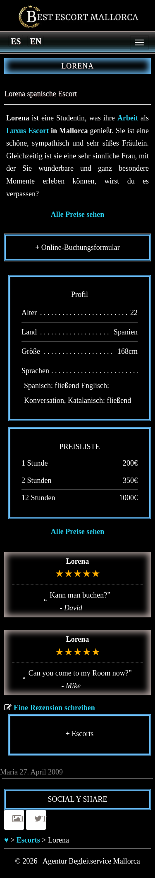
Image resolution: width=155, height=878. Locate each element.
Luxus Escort (27, 131)
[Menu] (139, 42)
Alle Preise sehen (78, 214)
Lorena (77, 561)
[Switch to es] (15, 41)
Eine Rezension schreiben (54, 707)
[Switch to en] (35, 41)
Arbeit (127, 118)
